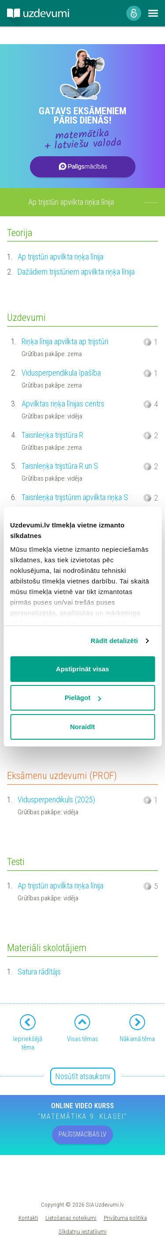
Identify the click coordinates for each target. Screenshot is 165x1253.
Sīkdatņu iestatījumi (82, 1231)
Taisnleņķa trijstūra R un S (60, 465)
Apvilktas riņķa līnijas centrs (63, 403)
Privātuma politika (125, 1217)
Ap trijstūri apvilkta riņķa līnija (60, 256)
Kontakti (28, 1217)
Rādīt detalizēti (114, 640)
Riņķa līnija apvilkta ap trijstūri (65, 341)
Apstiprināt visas (82, 669)
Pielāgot (83, 697)
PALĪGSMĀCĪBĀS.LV (82, 1134)
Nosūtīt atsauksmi (82, 1076)
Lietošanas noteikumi (70, 1217)
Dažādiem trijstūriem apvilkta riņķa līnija (76, 271)
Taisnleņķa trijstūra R (52, 435)
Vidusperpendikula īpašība (61, 372)
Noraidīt (82, 726)
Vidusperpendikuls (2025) (56, 799)
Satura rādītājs (39, 971)
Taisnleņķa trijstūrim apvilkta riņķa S (75, 497)
